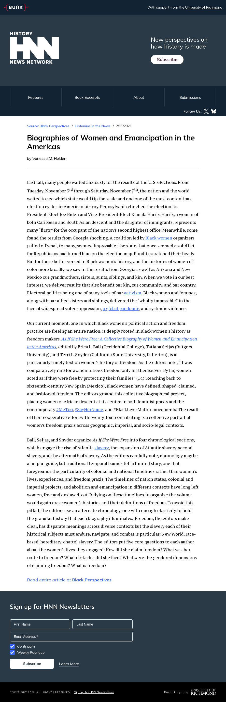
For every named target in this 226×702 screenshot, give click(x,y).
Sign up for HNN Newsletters (94, 692)
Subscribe (167, 59)
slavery (102, 448)
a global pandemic (121, 308)
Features (35, 97)
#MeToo (64, 409)
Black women (158, 238)
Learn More (69, 663)
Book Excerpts (87, 97)
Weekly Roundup (31, 652)
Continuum (26, 646)
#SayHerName (89, 409)
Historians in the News (93, 126)
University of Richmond (203, 7)
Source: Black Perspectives (48, 126)
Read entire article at (69, 580)
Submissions (190, 97)
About (138, 97)
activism (132, 293)
